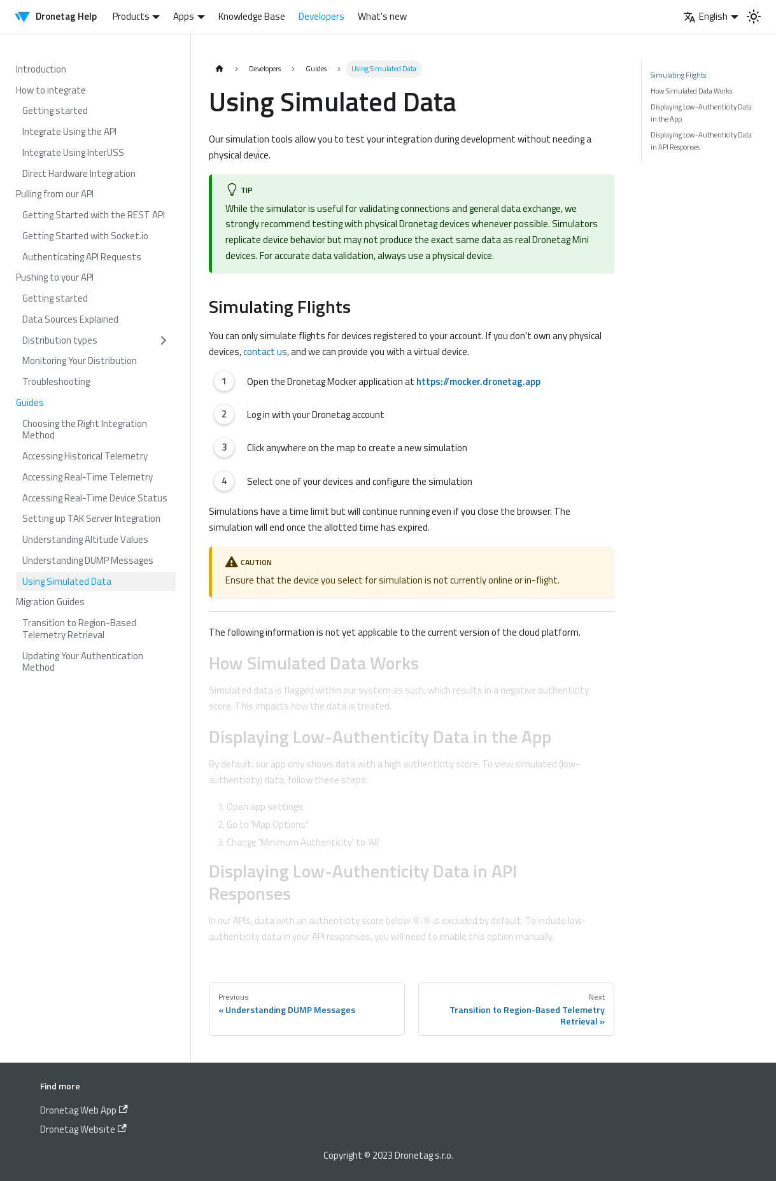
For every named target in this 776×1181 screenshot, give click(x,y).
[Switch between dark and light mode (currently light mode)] (754, 16)
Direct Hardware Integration (79, 173)
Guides (30, 402)
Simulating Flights (678, 74)
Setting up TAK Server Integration (91, 518)
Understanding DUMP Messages (87, 560)
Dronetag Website (83, 1129)
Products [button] (131, 16)
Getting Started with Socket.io (85, 235)
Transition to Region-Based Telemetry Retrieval (79, 628)
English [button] (705, 16)
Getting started (55, 110)
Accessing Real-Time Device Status (94, 498)
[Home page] (219, 69)
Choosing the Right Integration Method (84, 429)
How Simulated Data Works (691, 90)
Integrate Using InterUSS (73, 152)
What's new (382, 16)
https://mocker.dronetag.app (478, 381)
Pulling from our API (55, 193)
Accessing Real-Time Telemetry (87, 477)
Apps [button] (183, 16)
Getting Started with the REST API (93, 214)
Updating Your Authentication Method (82, 661)
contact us (265, 351)
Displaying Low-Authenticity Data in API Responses (701, 140)
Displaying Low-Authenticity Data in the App (701, 112)
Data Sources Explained (70, 319)
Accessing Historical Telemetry (85, 456)
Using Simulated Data (66, 581)
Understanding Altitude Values (85, 539)
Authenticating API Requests (81, 256)
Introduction (41, 69)
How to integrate (51, 90)
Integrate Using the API (69, 131)
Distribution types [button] (59, 340)
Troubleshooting (56, 381)
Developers (321, 16)
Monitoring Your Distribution (79, 360)
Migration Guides (50, 601)
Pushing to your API (55, 277)
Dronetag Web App (84, 1110)
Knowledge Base (251, 16)
